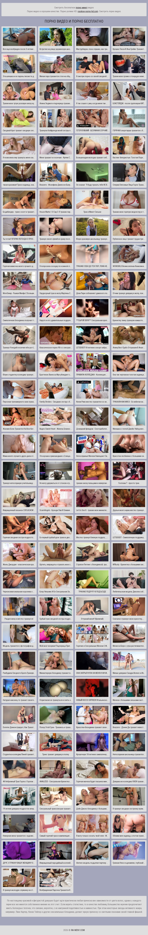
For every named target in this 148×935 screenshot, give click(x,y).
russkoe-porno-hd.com (88, 11)
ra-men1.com (78, 930)
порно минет (82, 7)
